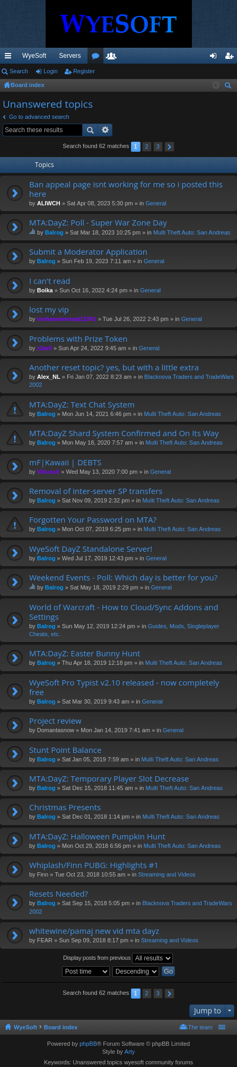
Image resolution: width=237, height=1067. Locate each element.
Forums (155, 58)
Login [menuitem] (215, 58)
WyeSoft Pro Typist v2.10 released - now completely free (124, 687)
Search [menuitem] (229, 86)
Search (19, 71)
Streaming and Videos (166, 874)
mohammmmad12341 (66, 319)
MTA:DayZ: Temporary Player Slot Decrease (109, 779)
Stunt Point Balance (65, 750)
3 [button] (158, 146)
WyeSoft (34, 55)
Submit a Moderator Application (88, 252)
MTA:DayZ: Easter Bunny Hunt (84, 653)
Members (171, 58)
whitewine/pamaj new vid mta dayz (94, 931)
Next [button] (169, 147)
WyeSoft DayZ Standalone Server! (90, 549)
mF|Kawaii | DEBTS (65, 462)
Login (50, 71)
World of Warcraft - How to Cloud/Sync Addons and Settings (123, 612)
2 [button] (146, 146)
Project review (55, 721)
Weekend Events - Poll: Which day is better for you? (123, 577)
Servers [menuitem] (70, 55)
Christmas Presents (65, 807)
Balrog (54, 232)
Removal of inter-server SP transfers (95, 491)
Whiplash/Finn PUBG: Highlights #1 (94, 865)
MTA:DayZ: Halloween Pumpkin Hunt (97, 836)
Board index (61, 1027)
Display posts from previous (118, 958)
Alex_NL (48, 377)
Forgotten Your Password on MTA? (92, 520)
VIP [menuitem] (99, 55)
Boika (45, 290)
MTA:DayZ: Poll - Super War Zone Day (98, 223)
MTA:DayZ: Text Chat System (82, 405)
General (156, 203)
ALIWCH (48, 203)
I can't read (49, 281)
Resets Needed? (58, 894)
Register (84, 71)
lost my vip (49, 310)
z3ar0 (44, 348)
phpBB (88, 1043)
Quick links (10, 58)
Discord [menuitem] (127, 55)
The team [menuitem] (200, 1027)
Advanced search (105, 130)
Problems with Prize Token (78, 339)
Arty (130, 1051)
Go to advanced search (39, 117)
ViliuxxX (48, 472)
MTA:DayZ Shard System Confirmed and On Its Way (123, 433)
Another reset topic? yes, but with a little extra (114, 367)
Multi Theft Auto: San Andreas (191, 232)
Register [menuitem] (231, 58)
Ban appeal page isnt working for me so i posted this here (126, 189)
